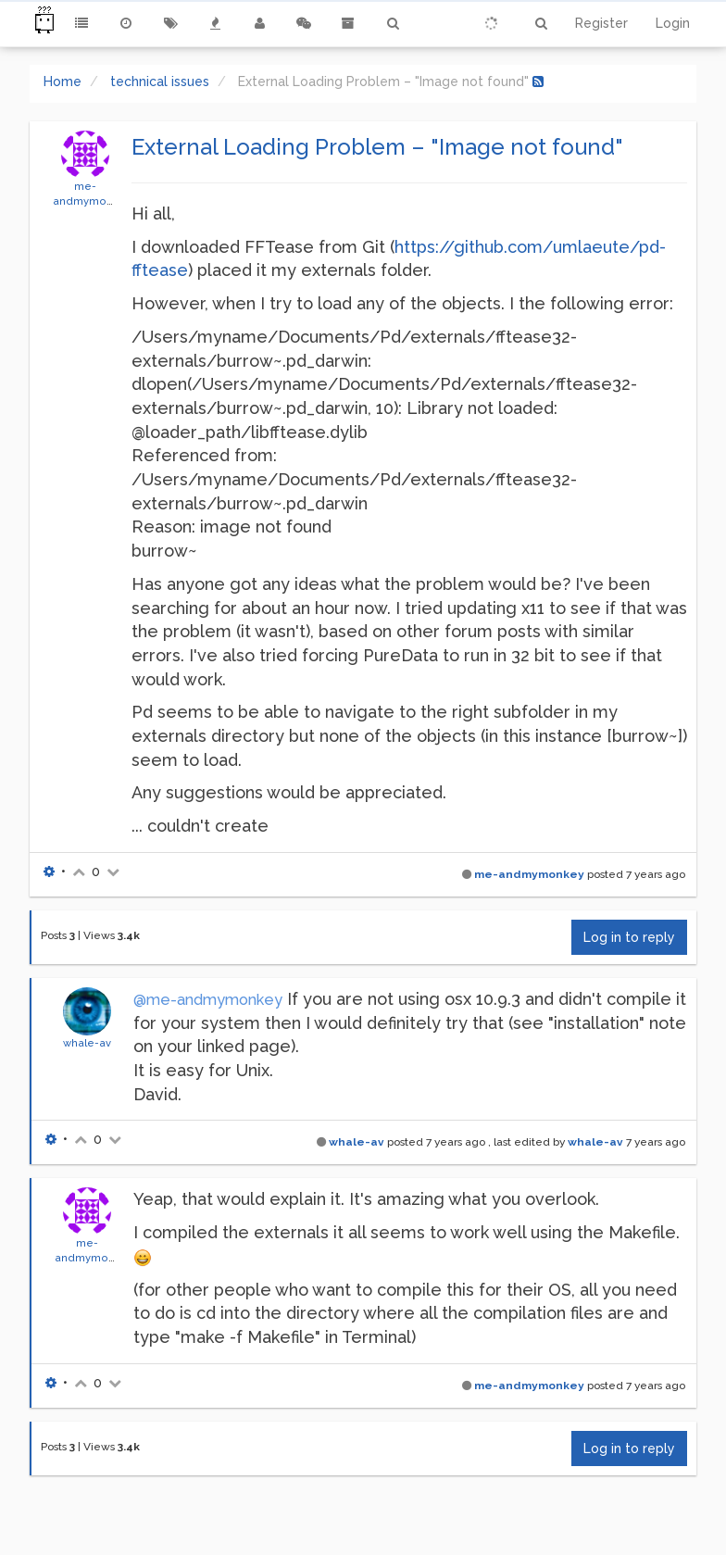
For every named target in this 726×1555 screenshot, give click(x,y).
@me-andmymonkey (207, 1000)
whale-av (87, 1042)
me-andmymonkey (529, 874)
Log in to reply (629, 937)
